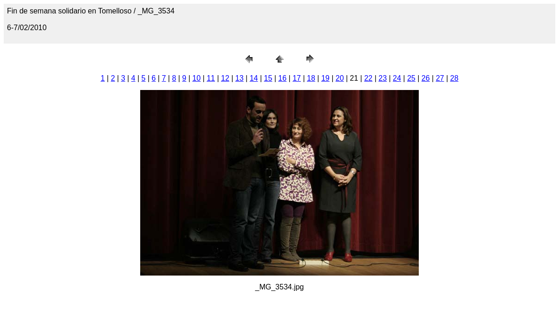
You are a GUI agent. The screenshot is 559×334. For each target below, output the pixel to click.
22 (368, 78)
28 (454, 78)
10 (196, 78)
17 (296, 78)
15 (268, 78)
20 (340, 78)
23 (382, 78)
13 (239, 78)
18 (311, 78)
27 (440, 78)
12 (225, 78)
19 (325, 78)
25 (411, 78)
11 (211, 78)
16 (282, 78)
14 (254, 78)
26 (426, 78)
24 (397, 78)
